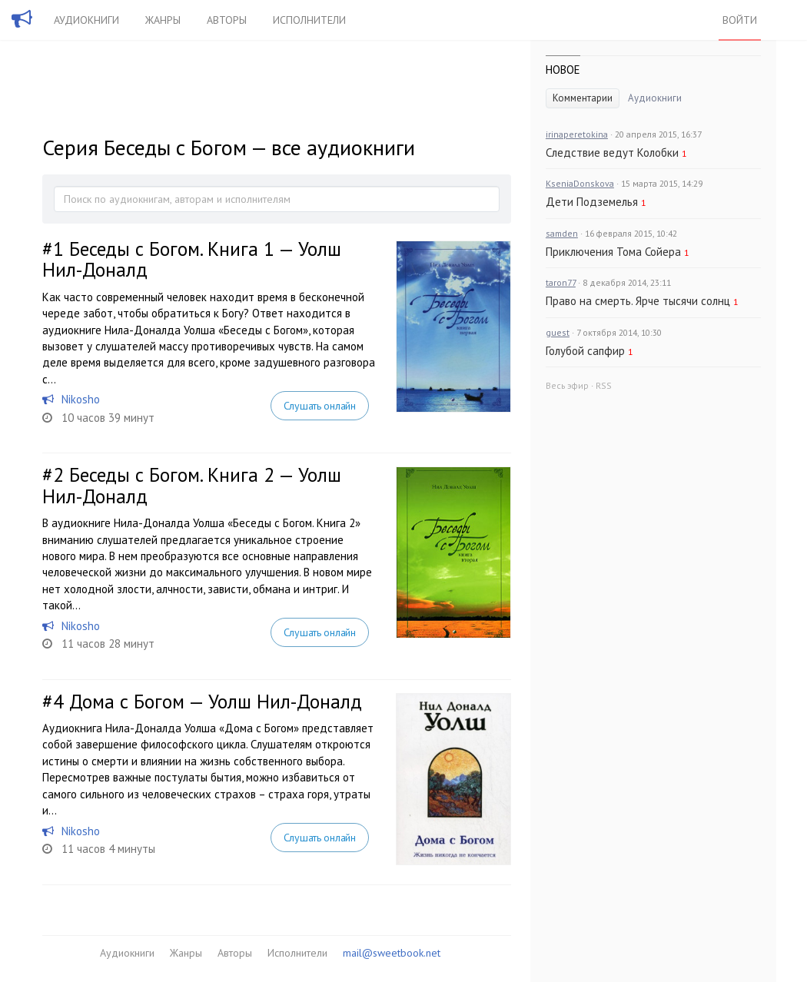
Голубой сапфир (585, 350)
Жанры (163, 20)
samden (562, 233)
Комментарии (583, 98)
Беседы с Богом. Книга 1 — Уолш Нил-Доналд (191, 260)
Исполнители (309, 20)
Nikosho (80, 399)
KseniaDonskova (580, 183)
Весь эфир (567, 385)
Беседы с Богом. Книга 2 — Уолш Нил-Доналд (191, 486)
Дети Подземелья (592, 201)
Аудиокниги (86, 20)
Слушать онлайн (320, 406)
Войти (739, 20)
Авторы (227, 20)
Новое (563, 69)
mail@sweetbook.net (391, 953)
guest (558, 332)
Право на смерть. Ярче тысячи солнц (638, 301)
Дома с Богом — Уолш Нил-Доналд (215, 701)
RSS (604, 385)
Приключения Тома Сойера (613, 251)
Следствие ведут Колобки (612, 152)
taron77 (561, 282)
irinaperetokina (577, 134)
